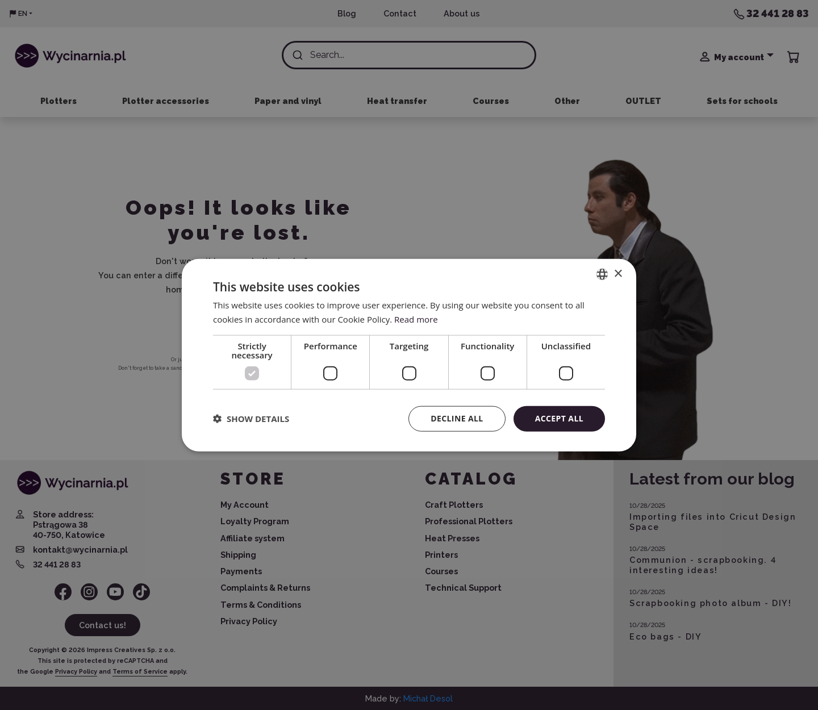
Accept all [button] (559, 418)
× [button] (618, 273)
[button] (251, 419)
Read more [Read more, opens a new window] (416, 319)
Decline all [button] (457, 418)
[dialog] (409, 355)
